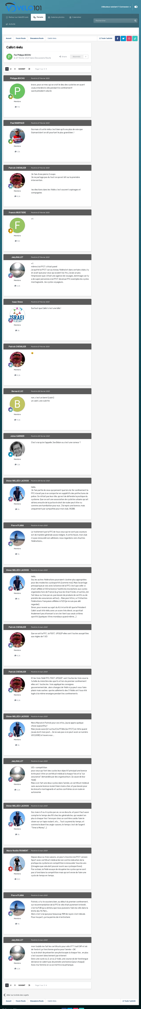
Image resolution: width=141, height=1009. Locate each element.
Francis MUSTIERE (17, 212)
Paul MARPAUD (17, 123)
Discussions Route (43, 58)
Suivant (21, 69)
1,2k (17, 465)
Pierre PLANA (17, 525)
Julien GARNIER (17, 436)
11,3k (17, 420)
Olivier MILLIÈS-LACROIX (17, 481)
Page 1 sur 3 (41, 69)
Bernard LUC (17, 391)
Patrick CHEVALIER (17, 168)
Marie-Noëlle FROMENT (17, 851)
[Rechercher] (107, 20)
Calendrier (76, 17)
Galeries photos (57, 17)
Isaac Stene (17, 302)
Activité (11, 24)
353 (17, 879)
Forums (39, 17)
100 (17, 241)
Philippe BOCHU (24, 55)
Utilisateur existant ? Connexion (116, 6)
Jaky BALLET (17, 257)
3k (17, 330)
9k (17, 554)
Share (63, 57)
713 (17, 107)
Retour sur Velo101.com (18, 17)
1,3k (17, 152)
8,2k (17, 196)
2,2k (17, 286)
